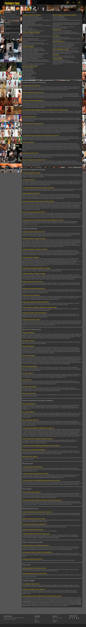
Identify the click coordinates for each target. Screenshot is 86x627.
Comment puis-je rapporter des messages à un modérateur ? (35, 59)
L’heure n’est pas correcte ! (28, 34)
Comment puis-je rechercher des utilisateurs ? (62, 46)
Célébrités (54, 621)
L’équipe (36, 620)
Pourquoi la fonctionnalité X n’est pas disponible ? (63, 61)
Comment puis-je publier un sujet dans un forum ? (33, 48)
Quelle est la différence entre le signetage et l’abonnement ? (65, 50)
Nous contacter (37, 621)
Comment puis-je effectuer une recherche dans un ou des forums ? (67, 42)
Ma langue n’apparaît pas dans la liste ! (31, 38)
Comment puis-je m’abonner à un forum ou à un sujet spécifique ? (66, 52)
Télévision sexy (55, 620)
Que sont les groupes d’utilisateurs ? (60, 19)
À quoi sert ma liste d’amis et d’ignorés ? (61, 37)
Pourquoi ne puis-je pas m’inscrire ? (30, 29)
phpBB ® (10, 625)
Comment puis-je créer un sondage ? (30, 52)
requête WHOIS (66, 598)
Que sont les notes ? (27, 75)
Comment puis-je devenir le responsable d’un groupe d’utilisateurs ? (67, 23)
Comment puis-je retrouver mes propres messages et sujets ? (65, 48)
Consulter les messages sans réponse (12, 17)
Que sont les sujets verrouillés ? (29, 77)
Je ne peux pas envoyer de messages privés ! (62, 30)
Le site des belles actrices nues (57, 618)
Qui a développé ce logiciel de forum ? (61, 59)
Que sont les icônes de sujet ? (29, 78)
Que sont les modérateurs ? (58, 17)
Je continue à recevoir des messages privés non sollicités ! (65, 32)
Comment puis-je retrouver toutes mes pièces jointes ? (64, 57)
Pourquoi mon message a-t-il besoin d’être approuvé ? (34, 63)
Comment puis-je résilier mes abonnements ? (62, 53)
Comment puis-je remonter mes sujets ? (31, 65)
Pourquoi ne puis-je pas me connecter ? (31, 16)
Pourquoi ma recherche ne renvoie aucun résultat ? (63, 44)
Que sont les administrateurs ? (59, 16)
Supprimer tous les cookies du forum (12, 19)
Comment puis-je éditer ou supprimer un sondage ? (33, 54)
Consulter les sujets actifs (9, 14)
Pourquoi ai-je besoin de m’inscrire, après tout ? (32, 17)
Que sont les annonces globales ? (30, 73)
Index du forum (37, 617)
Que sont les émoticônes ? (28, 70)
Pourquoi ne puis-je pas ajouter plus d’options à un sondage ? (35, 53)
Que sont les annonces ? (28, 74)
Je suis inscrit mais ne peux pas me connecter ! (32, 24)
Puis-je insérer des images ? (28, 71)
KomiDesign (21, 625)
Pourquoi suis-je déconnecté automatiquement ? (33, 19)
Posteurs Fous (12, 3)
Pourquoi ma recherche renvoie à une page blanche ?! (64, 45)
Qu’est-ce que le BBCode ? (28, 67)
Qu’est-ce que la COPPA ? (28, 28)
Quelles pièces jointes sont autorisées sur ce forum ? (64, 56)
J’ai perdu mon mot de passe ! (29, 23)
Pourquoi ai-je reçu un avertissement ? (31, 58)
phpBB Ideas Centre (43, 591)
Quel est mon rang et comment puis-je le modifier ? (33, 42)
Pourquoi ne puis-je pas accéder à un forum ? (32, 56)
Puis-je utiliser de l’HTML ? (28, 69)
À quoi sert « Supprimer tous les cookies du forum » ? (34, 30)
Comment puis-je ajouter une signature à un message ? (34, 50)
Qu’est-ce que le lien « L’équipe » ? (60, 28)
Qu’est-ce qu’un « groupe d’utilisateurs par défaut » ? (64, 26)
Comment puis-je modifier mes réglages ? (31, 33)
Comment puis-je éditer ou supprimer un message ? (33, 49)
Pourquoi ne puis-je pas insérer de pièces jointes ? (33, 57)
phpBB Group (56, 585)
